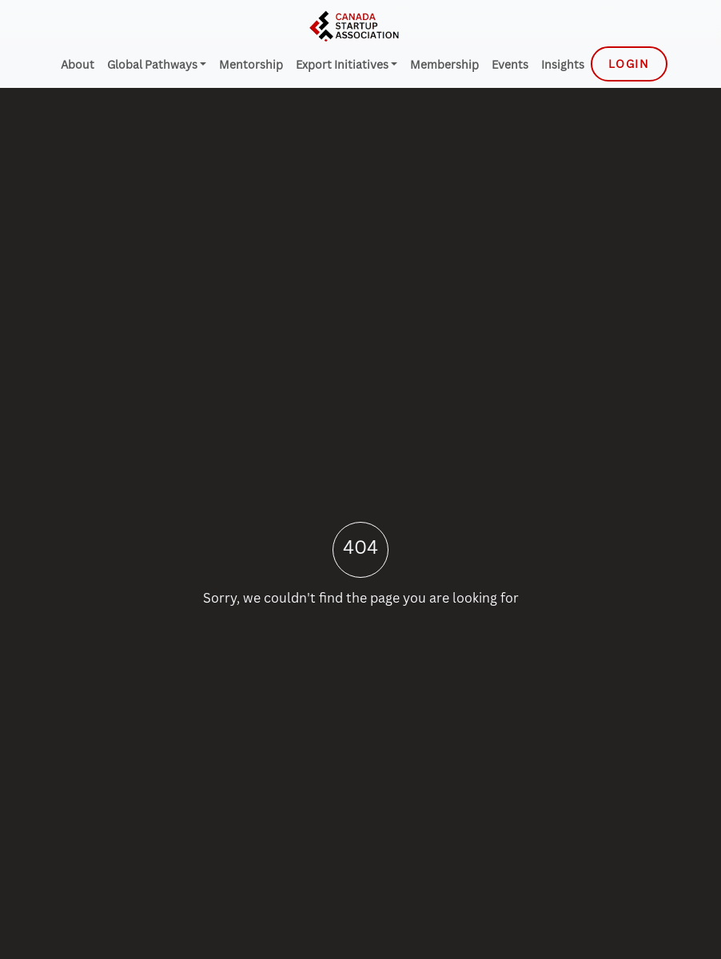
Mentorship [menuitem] (251, 64)
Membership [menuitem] (444, 64)
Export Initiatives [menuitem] (343, 64)
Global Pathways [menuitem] (153, 64)
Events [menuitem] (510, 64)
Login (629, 63)
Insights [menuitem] (562, 64)
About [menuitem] (77, 64)
